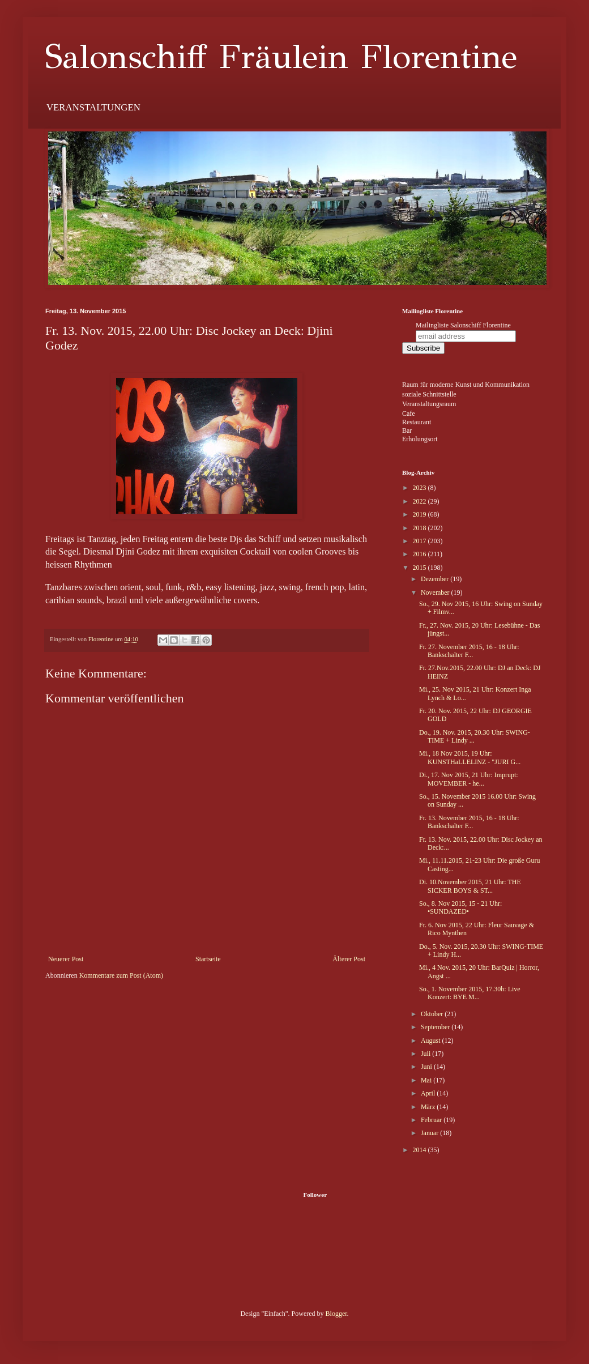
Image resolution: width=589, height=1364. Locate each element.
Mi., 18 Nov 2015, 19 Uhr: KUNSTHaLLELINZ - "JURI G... (469, 757)
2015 (420, 568)
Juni (427, 1067)
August (431, 1041)
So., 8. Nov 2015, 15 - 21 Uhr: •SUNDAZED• (460, 907)
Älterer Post (348, 959)
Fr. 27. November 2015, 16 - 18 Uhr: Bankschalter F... (469, 651)
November (436, 592)
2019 (420, 514)
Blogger (336, 1314)
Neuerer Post (65, 959)
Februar (432, 1120)
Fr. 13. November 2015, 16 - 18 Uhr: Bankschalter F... (469, 822)
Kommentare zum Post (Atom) (121, 975)
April (429, 1093)
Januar (430, 1133)
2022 (420, 501)
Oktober (433, 1014)
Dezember (435, 579)
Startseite (208, 959)
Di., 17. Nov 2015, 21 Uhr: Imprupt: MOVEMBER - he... (468, 779)
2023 (420, 488)
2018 (420, 528)
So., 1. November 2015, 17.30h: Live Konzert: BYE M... (469, 993)
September (436, 1027)
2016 (420, 554)
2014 (420, 1150)
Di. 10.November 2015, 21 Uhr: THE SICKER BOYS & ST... (470, 886)
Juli (426, 1054)
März (429, 1107)
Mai (427, 1080)
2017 (420, 541)
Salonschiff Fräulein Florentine (281, 57)
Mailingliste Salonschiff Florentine (463, 325)
